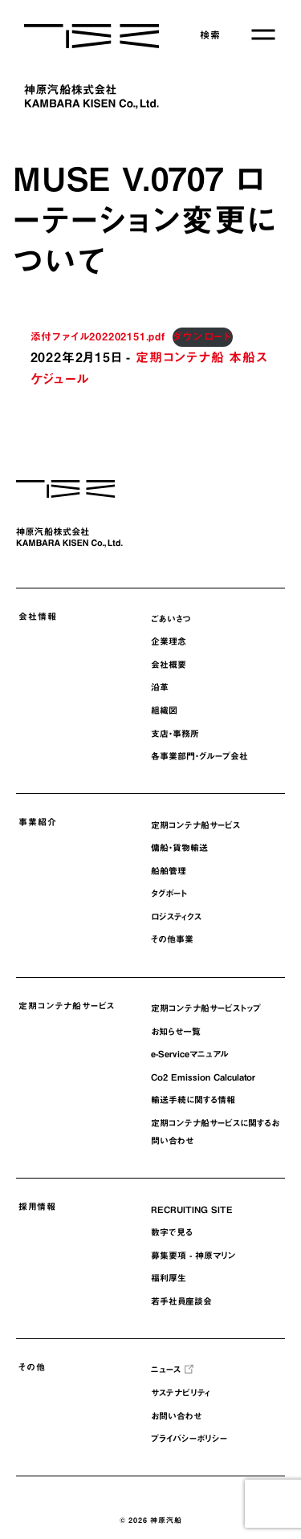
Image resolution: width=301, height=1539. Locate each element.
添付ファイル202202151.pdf (98, 337)
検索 (210, 34)
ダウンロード (203, 337)
